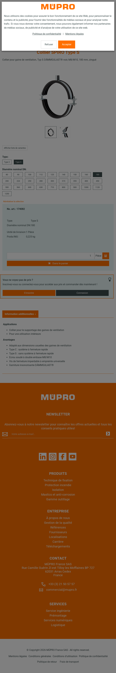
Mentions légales (74, 33)
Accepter (66, 44)
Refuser (49, 44)
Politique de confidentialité (46, 33)
